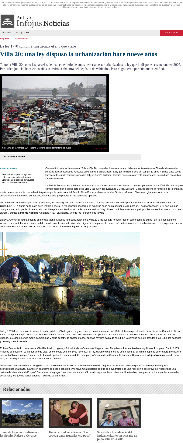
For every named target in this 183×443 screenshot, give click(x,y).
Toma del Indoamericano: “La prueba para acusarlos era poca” (70, 434)
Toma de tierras (21, 38)
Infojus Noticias (37, 21)
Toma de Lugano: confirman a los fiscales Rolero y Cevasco (19, 434)
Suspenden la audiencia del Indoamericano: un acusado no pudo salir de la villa (117, 436)
